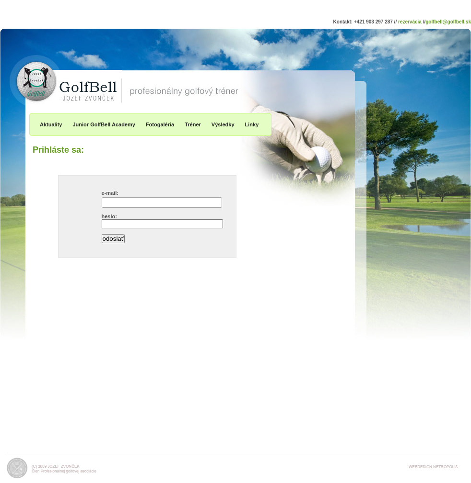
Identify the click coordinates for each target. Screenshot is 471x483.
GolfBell (26, 62)
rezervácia (410, 21)
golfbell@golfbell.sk (448, 21)
